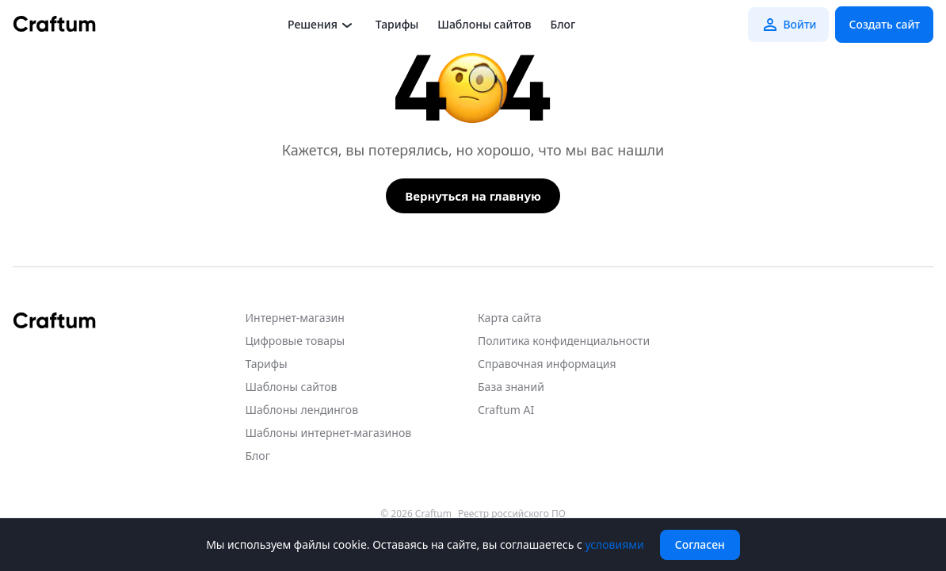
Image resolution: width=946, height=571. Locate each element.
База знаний (511, 386)
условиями (614, 544)
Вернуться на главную (473, 196)
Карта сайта (509, 317)
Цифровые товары (295, 340)
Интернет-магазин (295, 317)
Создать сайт (884, 24)
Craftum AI (506, 409)
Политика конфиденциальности (564, 340)
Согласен (700, 544)
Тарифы (397, 24)
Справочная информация (547, 363)
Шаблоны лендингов (302, 409)
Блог (562, 24)
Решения (322, 24)
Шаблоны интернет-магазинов (329, 432)
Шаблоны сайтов (484, 24)
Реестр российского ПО (512, 514)
